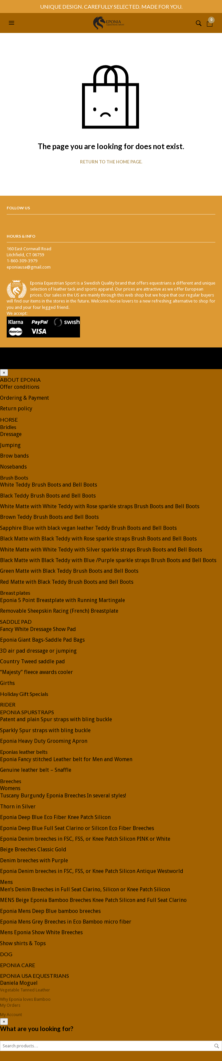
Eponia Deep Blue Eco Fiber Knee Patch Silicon (55, 817)
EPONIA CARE (17, 965)
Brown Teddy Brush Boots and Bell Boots (49, 517)
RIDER (7, 704)
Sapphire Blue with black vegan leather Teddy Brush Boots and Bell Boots (88, 528)
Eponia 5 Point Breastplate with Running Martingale (62, 600)
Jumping (10, 445)
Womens (10, 788)
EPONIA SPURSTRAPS (27, 712)
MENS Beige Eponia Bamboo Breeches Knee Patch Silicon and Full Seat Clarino (93, 900)
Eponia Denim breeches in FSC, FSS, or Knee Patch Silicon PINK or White (85, 839)
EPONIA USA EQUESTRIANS (34, 975)
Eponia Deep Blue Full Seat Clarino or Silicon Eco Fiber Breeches (77, 828)
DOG (6, 954)
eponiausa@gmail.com (29, 267)
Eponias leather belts (24, 751)
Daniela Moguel (19, 983)
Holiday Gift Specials (24, 694)
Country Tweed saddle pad (32, 661)
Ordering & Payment (24, 398)
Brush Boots (14, 477)
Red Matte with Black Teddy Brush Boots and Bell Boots (66, 582)
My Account (11, 1014)
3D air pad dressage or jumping (38, 651)
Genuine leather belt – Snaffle (35, 770)
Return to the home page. (111, 161)
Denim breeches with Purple (34, 860)
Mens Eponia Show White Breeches (41, 932)
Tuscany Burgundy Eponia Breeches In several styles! (63, 795)
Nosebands (13, 467)
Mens (6, 882)
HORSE (9, 419)
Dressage (11, 434)
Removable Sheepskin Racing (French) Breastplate (59, 611)
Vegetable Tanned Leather (25, 989)
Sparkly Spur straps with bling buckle (45, 730)
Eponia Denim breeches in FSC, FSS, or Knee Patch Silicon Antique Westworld (91, 871)
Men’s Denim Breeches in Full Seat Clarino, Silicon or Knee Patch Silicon (85, 889)
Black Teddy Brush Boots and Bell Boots (48, 496)
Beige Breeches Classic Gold (33, 849)
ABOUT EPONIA (20, 379)
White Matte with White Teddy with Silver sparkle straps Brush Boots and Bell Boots (101, 549)
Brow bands (14, 456)
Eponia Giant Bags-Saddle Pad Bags (42, 640)
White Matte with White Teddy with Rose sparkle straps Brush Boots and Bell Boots (99, 506)
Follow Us (18, 207)
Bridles (8, 427)
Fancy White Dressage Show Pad (38, 629)
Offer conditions (19, 387)
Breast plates (15, 592)
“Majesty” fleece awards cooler (36, 672)
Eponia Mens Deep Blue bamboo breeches (50, 911)
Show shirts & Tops (23, 943)
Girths (7, 683)
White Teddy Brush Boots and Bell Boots (48, 485)
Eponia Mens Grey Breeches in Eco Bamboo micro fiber (65, 922)
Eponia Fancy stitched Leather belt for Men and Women (66, 759)
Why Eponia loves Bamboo (25, 999)
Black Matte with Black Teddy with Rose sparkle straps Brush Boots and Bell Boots (98, 538)
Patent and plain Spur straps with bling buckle (56, 719)
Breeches (10, 781)
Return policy (16, 408)
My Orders (10, 1005)
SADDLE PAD (16, 621)
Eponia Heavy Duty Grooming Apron (43, 741)
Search (216, 1046)
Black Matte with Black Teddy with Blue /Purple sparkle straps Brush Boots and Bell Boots (108, 560)
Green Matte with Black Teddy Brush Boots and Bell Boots (69, 571)
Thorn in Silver (18, 806)
